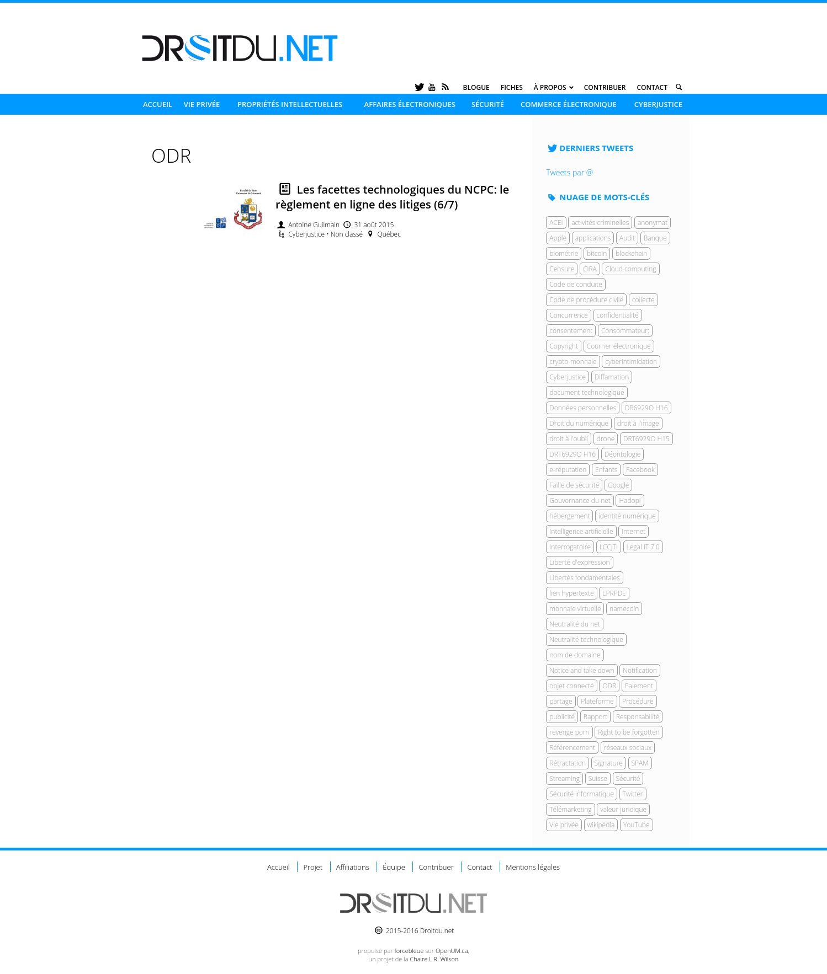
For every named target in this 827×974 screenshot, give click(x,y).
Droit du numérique (578, 423)
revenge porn (569, 732)
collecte (643, 299)
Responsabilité (637, 716)
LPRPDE (613, 593)
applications (593, 238)
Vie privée (202, 104)
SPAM (640, 763)
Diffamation (612, 377)
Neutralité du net (574, 624)
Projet (312, 867)
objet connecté (571, 686)
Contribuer (605, 87)
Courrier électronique (619, 346)
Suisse (598, 778)
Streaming (564, 778)
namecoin (624, 608)
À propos (550, 87)
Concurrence (568, 315)
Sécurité (487, 104)
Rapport (596, 716)
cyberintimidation (631, 361)
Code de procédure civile (586, 299)
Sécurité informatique (581, 794)
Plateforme (597, 701)
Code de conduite (575, 284)
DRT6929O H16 (572, 454)
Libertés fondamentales (584, 577)
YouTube (636, 824)
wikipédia (601, 824)
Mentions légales (533, 867)
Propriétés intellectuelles (289, 104)
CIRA (590, 269)
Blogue (476, 87)
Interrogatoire (570, 547)
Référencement (572, 747)
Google (618, 485)
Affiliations (352, 867)
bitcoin (597, 253)
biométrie (563, 253)
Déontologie (623, 454)
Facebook (640, 469)
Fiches (512, 87)
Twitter (633, 794)
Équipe (394, 867)
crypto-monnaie (572, 361)
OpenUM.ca (452, 950)
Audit (627, 238)
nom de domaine (574, 655)
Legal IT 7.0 (643, 547)
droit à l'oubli (568, 438)
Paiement (639, 686)
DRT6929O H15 (646, 438)
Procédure (638, 701)
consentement (570, 330)
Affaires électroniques (409, 104)
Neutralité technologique (586, 639)
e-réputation (567, 469)
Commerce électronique (569, 104)
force (408, 950)
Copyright (563, 346)
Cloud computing (630, 269)
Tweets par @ (569, 172)
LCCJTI (609, 547)
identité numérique (627, 516)
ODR (609, 686)
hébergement (569, 516)
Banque (655, 238)
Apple (557, 238)
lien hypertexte (571, 593)
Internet (633, 531)
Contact (652, 87)
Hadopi (629, 500)
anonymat (652, 222)
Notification (640, 670)
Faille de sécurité (574, 485)
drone (606, 438)
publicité (562, 716)
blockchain (631, 253)
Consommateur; (625, 330)
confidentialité (618, 315)
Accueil (157, 104)
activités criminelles (600, 222)
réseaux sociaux (627, 747)
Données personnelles (582, 408)
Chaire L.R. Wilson (434, 959)
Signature (609, 763)
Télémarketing (570, 809)
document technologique (586, 392)
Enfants (606, 469)
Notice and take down (581, 670)
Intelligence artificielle (581, 531)
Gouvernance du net (580, 500)
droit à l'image (638, 423)
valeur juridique (623, 809)
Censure (561, 269)
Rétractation (567, 763)
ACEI (556, 222)
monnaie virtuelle (575, 608)
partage (560, 701)
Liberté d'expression (579, 562)
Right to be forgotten (629, 732)
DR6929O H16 (646, 408)
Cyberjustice (658, 104)
